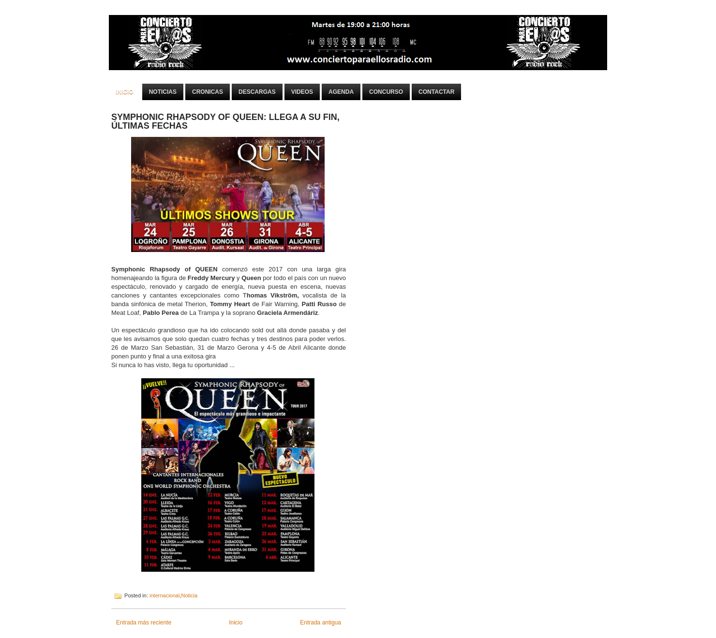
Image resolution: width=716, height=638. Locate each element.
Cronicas (207, 92)
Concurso (386, 92)
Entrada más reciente (143, 622)
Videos (302, 92)
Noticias (163, 92)
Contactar (436, 92)
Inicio (125, 92)
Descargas (257, 92)
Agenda (341, 92)
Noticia (189, 595)
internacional (164, 595)
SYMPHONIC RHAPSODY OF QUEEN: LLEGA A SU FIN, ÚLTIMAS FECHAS (225, 121)
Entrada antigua (320, 622)
